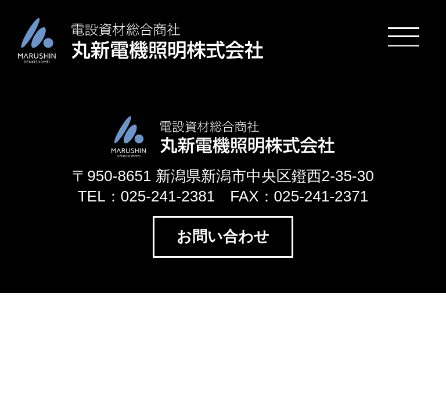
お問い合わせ (223, 236)
